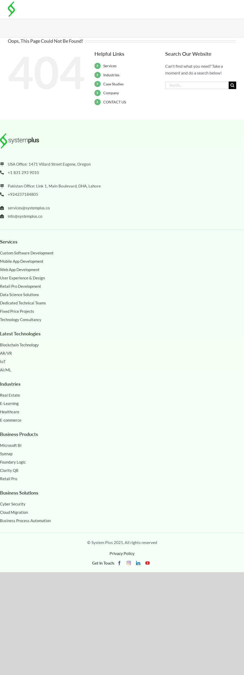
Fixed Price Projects (17, 311)
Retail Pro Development (20, 286)
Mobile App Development (21, 261)
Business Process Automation (25, 520)
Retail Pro (8, 478)
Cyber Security (12, 504)
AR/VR (6, 353)
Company (111, 93)
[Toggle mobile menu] (232, 8)
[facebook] (119, 563)
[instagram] (129, 563)
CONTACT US (114, 102)
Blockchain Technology (19, 344)
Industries (111, 75)
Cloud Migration (14, 512)
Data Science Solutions (19, 294)
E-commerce (10, 420)
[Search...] (197, 85)
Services (110, 66)
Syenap (6, 453)
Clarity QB (9, 470)
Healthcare (9, 411)
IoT (3, 361)
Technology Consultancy (20, 319)
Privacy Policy (122, 553)
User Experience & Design (22, 278)
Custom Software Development (27, 253)
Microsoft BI (11, 445)
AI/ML (5, 369)
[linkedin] (138, 563)
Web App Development (20, 269)
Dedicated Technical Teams (23, 303)
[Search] (232, 85)
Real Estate (10, 395)
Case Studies (113, 84)
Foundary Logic (13, 462)
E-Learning (9, 403)
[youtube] (147, 563)
